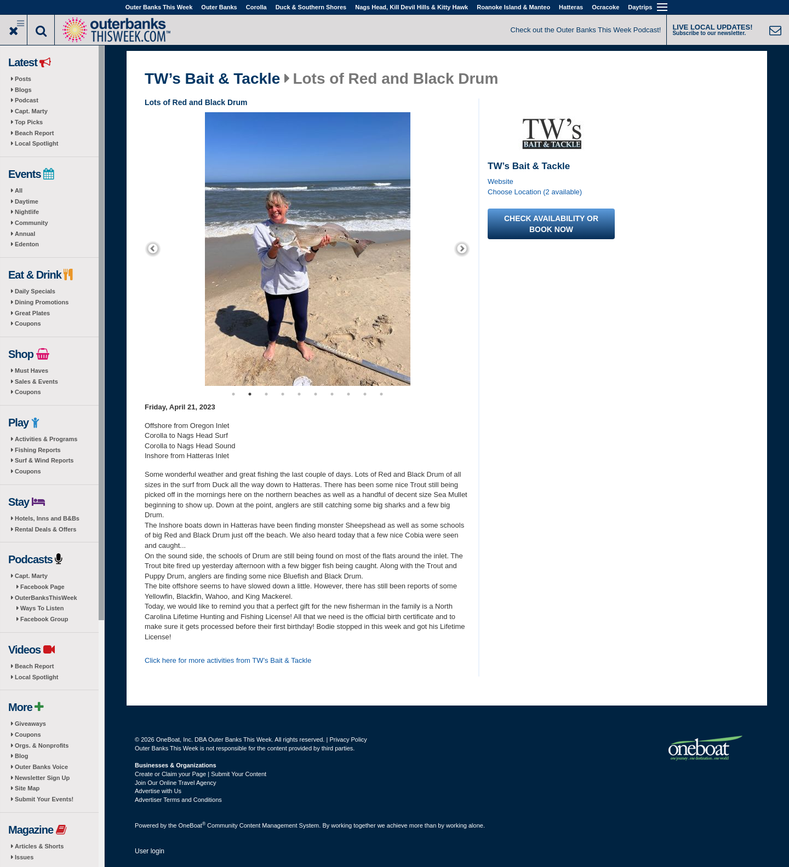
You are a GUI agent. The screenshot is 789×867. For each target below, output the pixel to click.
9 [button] (364, 394)
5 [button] (299, 394)
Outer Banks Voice (41, 767)
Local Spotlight (36, 143)
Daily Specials (35, 291)
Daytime (26, 201)
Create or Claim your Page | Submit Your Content (200, 774)
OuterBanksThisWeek (46, 597)
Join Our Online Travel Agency (175, 782)
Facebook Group (44, 619)
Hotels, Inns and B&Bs (47, 518)
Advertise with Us (158, 791)
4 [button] (282, 394)
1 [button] (233, 394)
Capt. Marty (31, 111)
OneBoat (192, 825)
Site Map (27, 788)
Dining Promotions (41, 302)
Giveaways (30, 723)
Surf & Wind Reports (44, 460)
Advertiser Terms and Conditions (178, 799)
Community (31, 222)
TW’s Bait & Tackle (212, 79)
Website (500, 181)
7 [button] (332, 394)
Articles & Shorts (39, 846)
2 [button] (249, 394)
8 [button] (348, 394)
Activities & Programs (46, 439)
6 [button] (315, 394)
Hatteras (571, 7)
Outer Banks (219, 7)
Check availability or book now (551, 224)
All (18, 190)
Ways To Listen (42, 608)
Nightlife (27, 212)
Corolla (256, 7)
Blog (21, 756)
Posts (23, 79)
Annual (25, 233)
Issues (24, 857)
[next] (462, 249)
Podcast (26, 100)
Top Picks (29, 122)
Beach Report (34, 133)
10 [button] (381, 394)
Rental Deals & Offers (45, 529)
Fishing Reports (38, 450)
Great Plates (32, 313)
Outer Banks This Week (159, 7)
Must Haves (31, 370)
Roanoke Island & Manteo (513, 7)
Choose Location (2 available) (535, 192)
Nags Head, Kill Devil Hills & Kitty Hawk (411, 7)
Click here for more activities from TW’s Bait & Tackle (228, 660)
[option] (307, 249)
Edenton (27, 244)
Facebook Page (42, 586)
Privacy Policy (348, 739)
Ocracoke (605, 7)
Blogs (23, 89)
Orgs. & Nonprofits (41, 745)
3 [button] (266, 394)
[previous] (153, 249)
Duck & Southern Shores (311, 7)
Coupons (28, 323)
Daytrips (640, 7)
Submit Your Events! (44, 799)
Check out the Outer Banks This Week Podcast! (586, 30)
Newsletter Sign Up (42, 777)
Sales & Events (36, 381)
